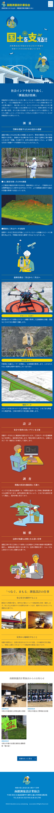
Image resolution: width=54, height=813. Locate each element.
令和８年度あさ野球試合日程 (38, 711)
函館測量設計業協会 (27, 791)
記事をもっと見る (25, 758)
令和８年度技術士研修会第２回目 (13, 711)
